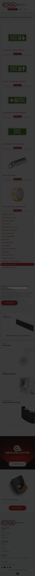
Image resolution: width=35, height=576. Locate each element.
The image (11, 288)
